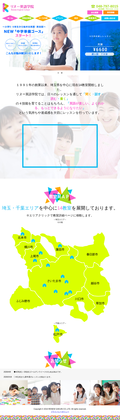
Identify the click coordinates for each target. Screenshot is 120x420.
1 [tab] (58, 73)
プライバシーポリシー (60, 412)
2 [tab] (62, 73)
